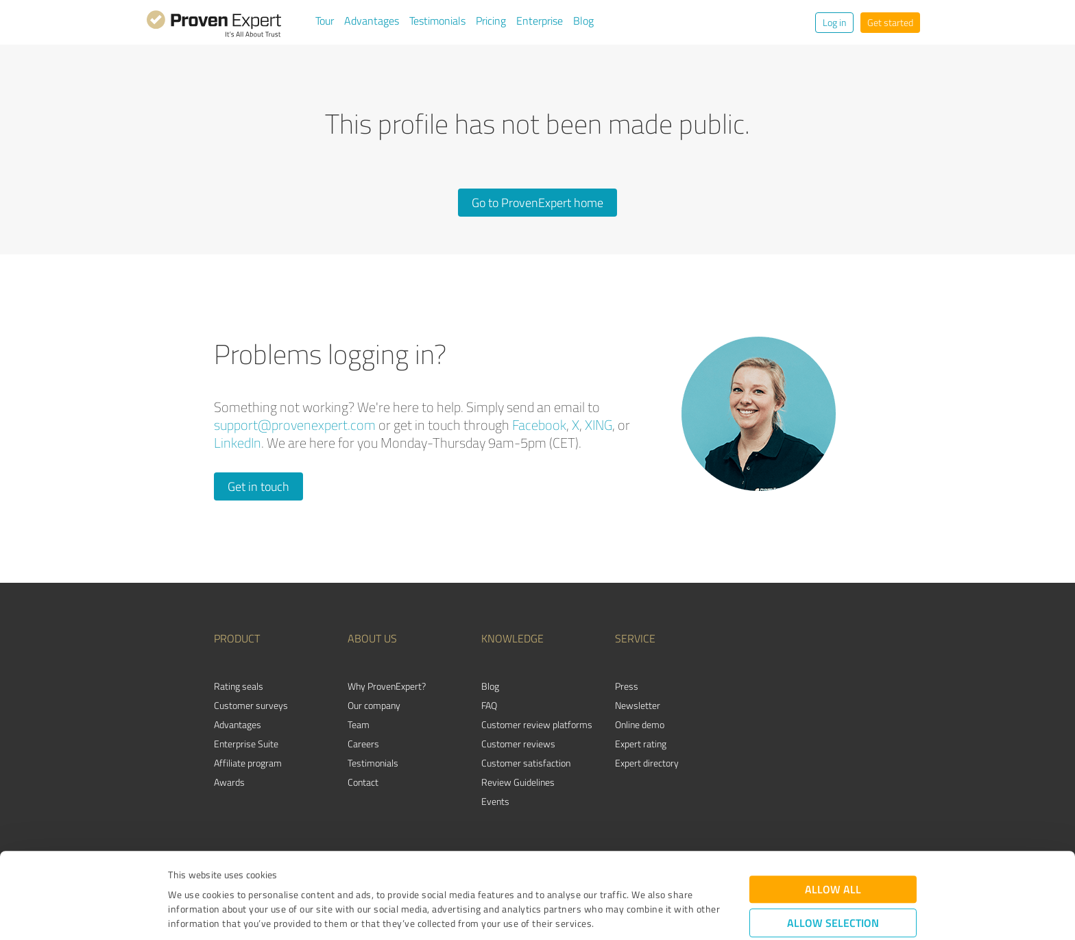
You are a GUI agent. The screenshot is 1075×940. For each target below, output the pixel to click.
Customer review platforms (536, 724)
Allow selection (833, 846)
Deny (833, 889)
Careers (363, 743)
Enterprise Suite (246, 743)
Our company (374, 705)
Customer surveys (251, 705)
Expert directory (647, 762)
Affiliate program (248, 762)
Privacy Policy (237, 875)
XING (598, 424)
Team (359, 724)
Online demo (639, 724)
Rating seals (238, 685)
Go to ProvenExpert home (537, 202)
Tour (324, 20)
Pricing (491, 20)
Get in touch (258, 486)
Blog (583, 20)
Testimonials (437, 20)
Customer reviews (518, 743)
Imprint (184, 875)
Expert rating (640, 743)
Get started (890, 22)
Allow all (833, 813)
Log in (834, 22)
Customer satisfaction (525, 762)
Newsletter (637, 705)
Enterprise (539, 20)
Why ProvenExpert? (387, 685)
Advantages (371, 20)
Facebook (539, 424)
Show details (623, 914)
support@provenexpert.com (295, 424)
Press (626, 685)
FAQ (489, 705)
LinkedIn (237, 442)
